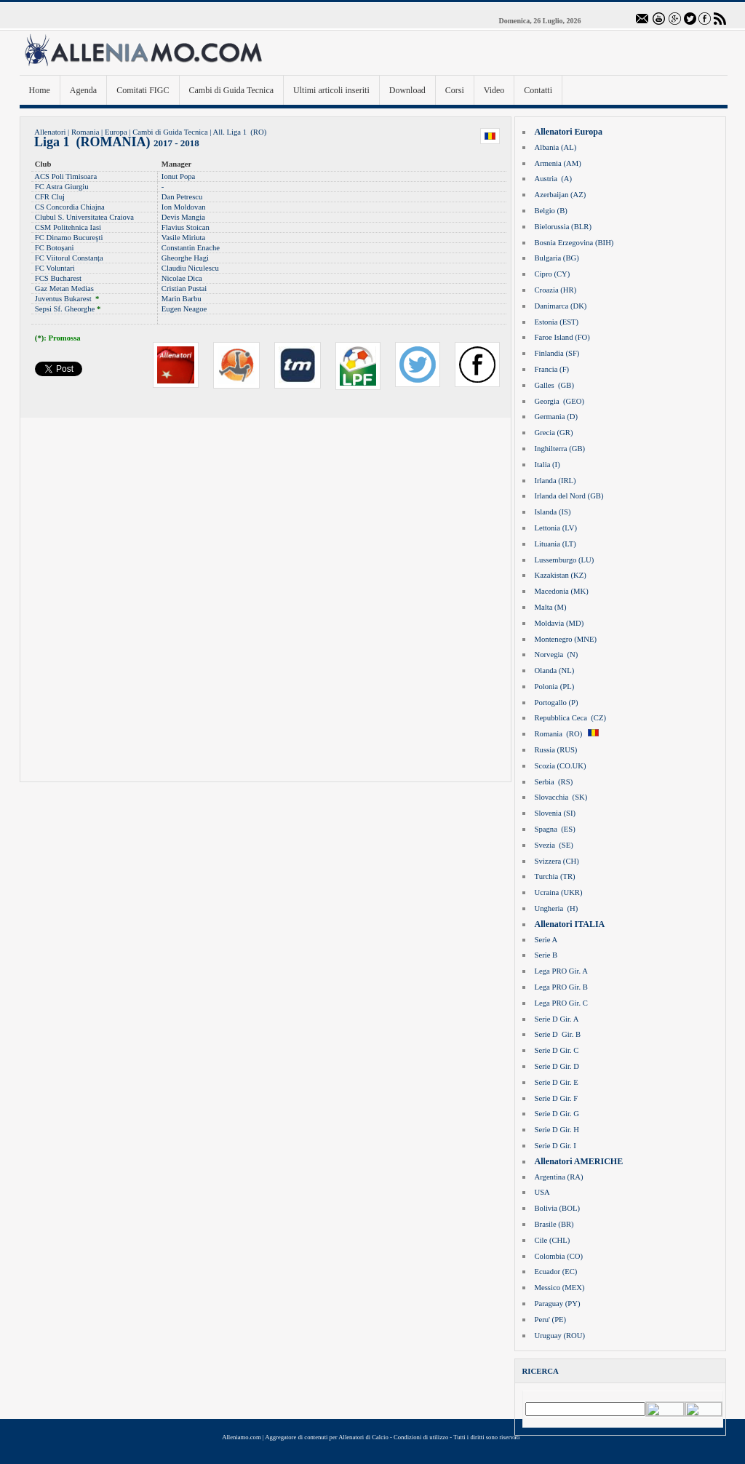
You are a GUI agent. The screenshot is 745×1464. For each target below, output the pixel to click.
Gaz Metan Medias (64, 289)
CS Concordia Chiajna (70, 207)
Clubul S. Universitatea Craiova (84, 217)
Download (407, 90)
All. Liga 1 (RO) (240, 132)
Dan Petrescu (182, 197)
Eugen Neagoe (184, 309)
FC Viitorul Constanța (69, 258)
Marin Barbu (182, 299)
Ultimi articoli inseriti (331, 90)
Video (494, 90)
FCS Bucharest (58, 278)
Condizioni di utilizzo (421, 1437)
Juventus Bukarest (63, 299)
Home (39, 90)
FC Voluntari (55, 268)
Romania (85, 132)
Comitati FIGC (142, 90)
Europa (116, 132)
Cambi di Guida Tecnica (231, 90)
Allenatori (49, 132)
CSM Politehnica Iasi (68, 227)
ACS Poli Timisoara (65, 176)
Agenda (83, 90)
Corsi (454, 90)
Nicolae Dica (182, 278)
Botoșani (60, 248)
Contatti (538, 90)
